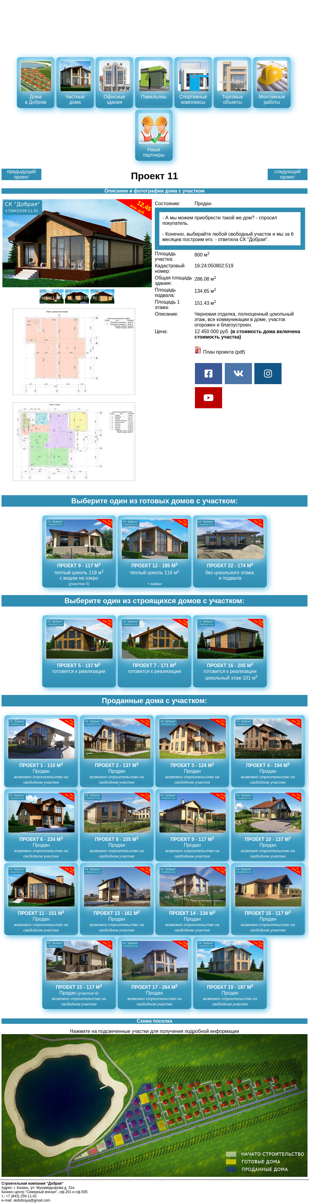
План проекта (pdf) (219, 352)
